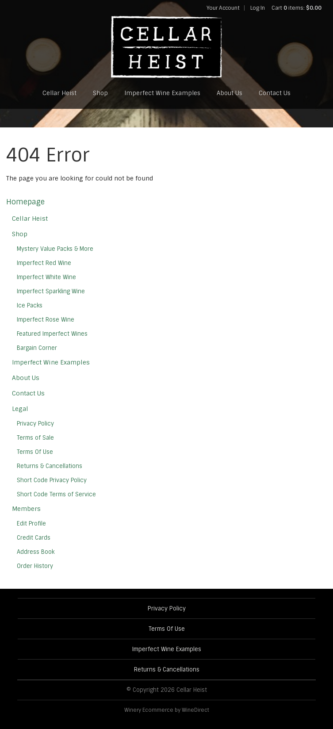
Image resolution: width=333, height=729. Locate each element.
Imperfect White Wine (46, 277)
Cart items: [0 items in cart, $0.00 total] (297, 8)
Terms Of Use (35, 452)
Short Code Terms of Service (56, 494)
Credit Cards (33, 537)
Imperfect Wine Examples (162, 93)
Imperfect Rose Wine (45, 319)
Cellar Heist (59, 93)
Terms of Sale (35, 437)
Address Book (35, 552)
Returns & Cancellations (49, 466)
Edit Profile (31, 523)
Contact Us (275, 93)
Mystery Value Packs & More (55, 249)
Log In (257, 8)
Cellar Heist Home (166, 47)
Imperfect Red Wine (44, 263)
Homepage (25, 202)
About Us (229, 93)
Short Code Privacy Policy (52, 480)
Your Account (223, 8)
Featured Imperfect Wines (52, 334)
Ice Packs (29, 305)
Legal (20, 409)
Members (26, 509)
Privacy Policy (35, 423)
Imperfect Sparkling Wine (51, 291)
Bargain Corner (37, 348)
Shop (100, 93)
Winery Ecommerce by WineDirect (166, 710)
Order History (35, 566)
